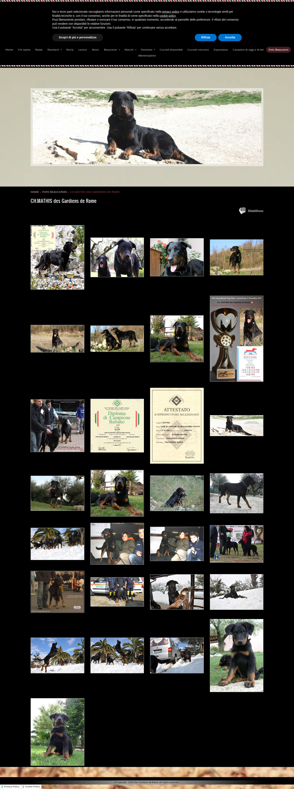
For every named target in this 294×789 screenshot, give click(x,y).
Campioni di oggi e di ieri (248, 49)
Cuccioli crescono (198, 49)
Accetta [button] (230, 37)
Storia (70, 49)
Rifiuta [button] (205, 37)
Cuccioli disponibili (171, 49)
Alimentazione (147, 55)
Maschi (130, 49)
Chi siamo (24, 49)
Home (9, 49)
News (95, 49)
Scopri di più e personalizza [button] (77, 37)
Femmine (148, 49)
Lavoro (82, 49)
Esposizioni (221, 49)
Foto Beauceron (278, 49)
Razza (38, 49)
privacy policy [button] (170, 11)
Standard (54, 49)
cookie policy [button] (167, 15)
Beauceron (112, 49)
